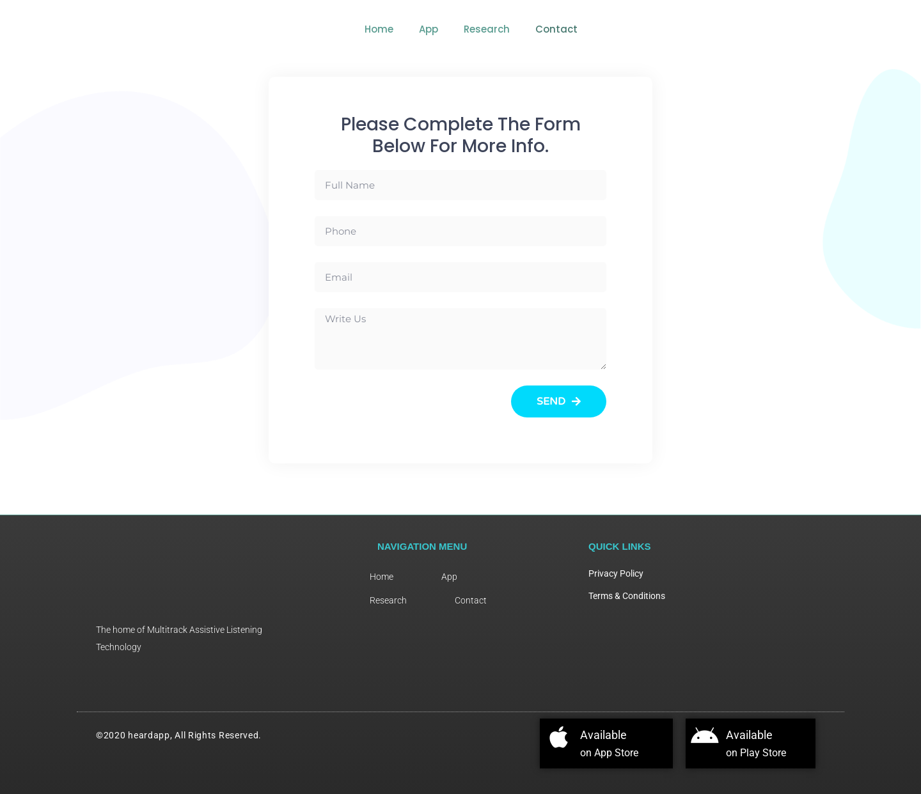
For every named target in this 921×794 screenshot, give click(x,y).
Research (721, 29)
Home (613, 29)
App (663, 29)
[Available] (562, 741)
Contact (791, 29)
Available (615, 734)
